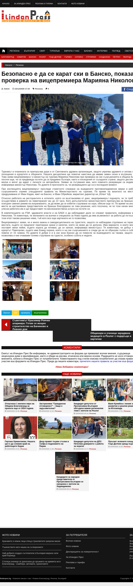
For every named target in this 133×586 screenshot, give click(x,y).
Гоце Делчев (55, 57)
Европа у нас (72, 51)
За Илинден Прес (22, 4)
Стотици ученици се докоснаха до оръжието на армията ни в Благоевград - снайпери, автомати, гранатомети (31, 562)
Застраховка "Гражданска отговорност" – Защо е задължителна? (52, 375)
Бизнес (88, 51)
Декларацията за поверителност (81, 553)
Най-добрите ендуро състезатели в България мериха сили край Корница (30, 554)
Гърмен (68, 57)
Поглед (116, 51)
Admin (5, 89)
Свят (42, 51)
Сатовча (79, 57)
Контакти (62, 4)
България (29, 51)
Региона (15, 51)
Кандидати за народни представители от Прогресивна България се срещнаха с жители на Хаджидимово (70, 451)
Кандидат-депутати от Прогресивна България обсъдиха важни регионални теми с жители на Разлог (88, 377)
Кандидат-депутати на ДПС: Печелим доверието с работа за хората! (88, 413)
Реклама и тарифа (44, 4)
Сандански (104, 57)
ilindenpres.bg (5, 582)
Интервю (102, 51)
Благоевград (7, 57)
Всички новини (73, 541)
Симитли (21, 57)
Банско (32, 57)
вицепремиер (40, 293)
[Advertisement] (109, 27)
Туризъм (55, 51)
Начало (5, 4)
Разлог (42, 57)
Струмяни (91, 57)
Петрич (116, 57)
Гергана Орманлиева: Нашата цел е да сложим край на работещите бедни (20, 413)
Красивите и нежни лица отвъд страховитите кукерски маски (31, 541)
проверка (25, 293)
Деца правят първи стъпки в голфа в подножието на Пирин (54, 413)
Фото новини (78, 4)
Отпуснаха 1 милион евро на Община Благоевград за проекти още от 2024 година (19, 375)
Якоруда (127, 57)
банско (6, 293)
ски (15, 293)
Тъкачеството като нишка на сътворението (22, 547)
